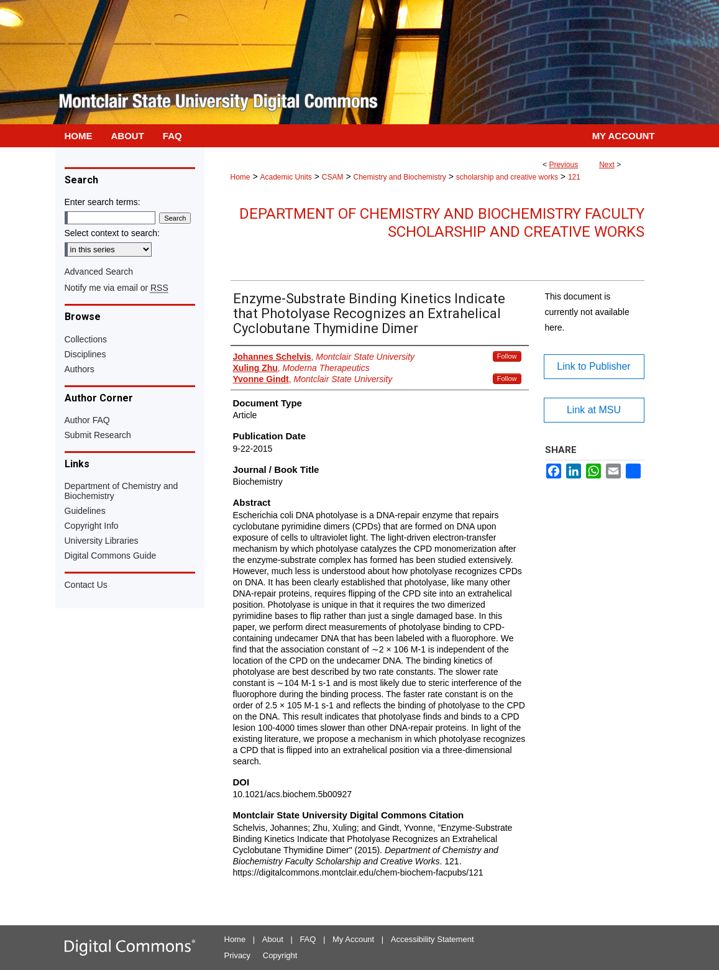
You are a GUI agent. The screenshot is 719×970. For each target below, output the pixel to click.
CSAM (333, 177)
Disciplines (85, 354)
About (272, 939)
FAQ (308, 939)
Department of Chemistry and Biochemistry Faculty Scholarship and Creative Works (441, 222)
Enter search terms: (102, 202)
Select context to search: (112, 233)
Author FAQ (87, 420)
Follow (507, 356)
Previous (563, 164)
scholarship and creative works (507, 177)
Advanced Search (99, 272)
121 (574, 177)
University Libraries (102, 541)
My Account (353, 939)
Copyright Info (92, 526)
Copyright (280, 955)
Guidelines (85, 511)
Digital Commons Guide (111, 555)
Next (607, 164)
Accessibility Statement (432, 939)
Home (240, 177)
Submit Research (98, 435)
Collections (86, 339)
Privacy (237, 955)
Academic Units (285, 177)
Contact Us (86, 585)
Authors (79, 369)
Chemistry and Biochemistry (399, 177)
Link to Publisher (593, 366)
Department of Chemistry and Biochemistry (121, 491)
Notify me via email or (116, 288)
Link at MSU (594, 410)
